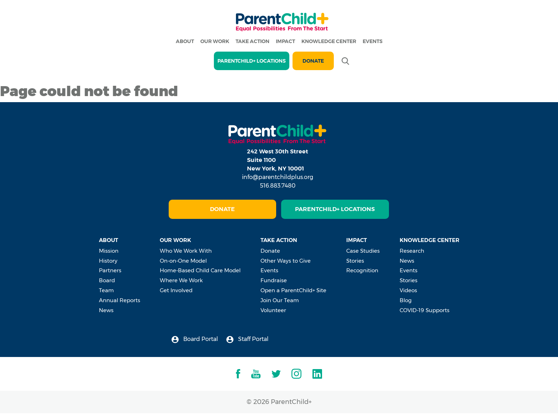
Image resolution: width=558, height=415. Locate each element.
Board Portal (195, 339)
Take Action (252, 41)
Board (107, 280)
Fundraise (273, 280)
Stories (355, 260)
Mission (109, 250)
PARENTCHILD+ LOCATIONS (251, 61)
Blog (406, 300)
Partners (110, 270)
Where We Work (181, 280)
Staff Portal (247, 339)
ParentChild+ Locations (335, 209)
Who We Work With (186, 250)
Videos (408, 290)
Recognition (362, 270)
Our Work (214, 41)
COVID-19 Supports (424, 310)
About (185, 41)
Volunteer (273, 310)
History (108, 260)
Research (412, 250)
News (106, 310)
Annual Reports (119, 300)
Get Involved (176, 290)
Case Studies (363, 250)
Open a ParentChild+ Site (293, 290)
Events (373, 41)
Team (106, 290)
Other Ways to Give (285, 260)
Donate (313, 61)
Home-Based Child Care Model (200, 270)
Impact (285, 41)
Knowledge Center (328, 41)
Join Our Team (279, 300)
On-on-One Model (183, 260)
